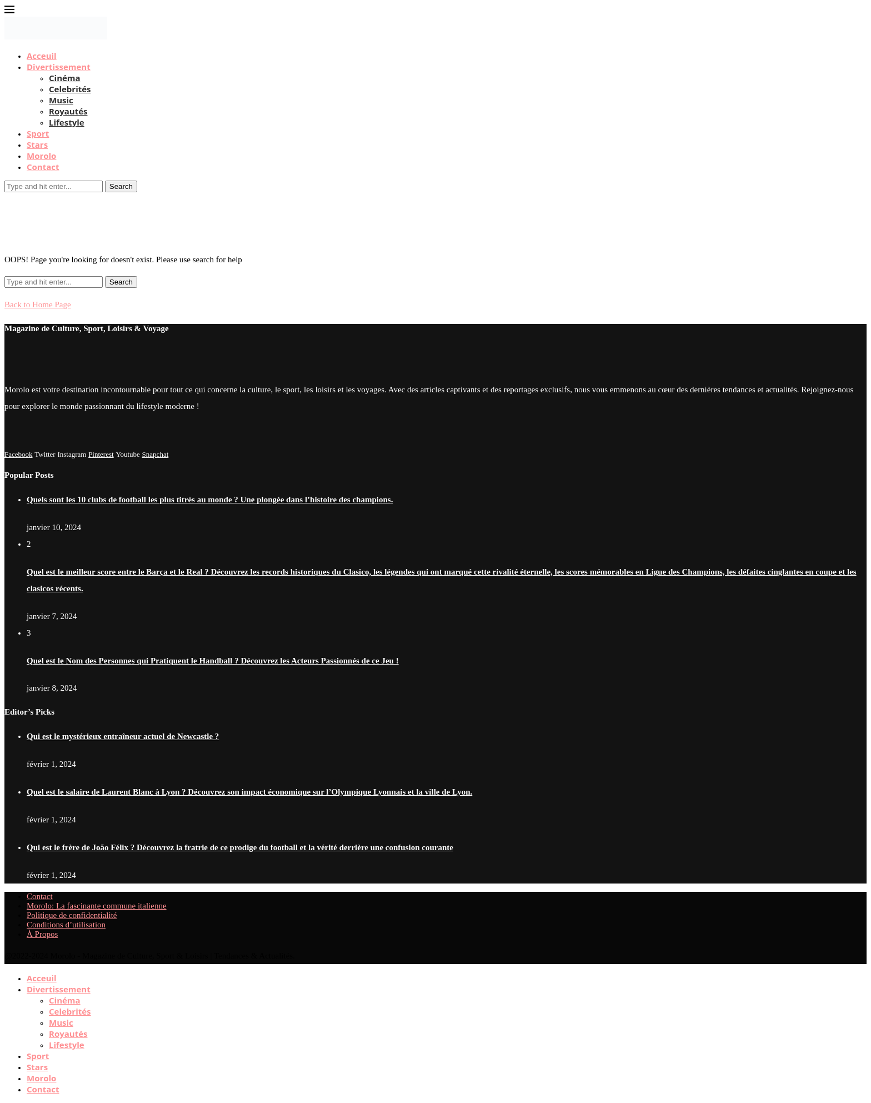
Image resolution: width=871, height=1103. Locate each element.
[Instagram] (71, 454)
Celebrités (70, 88)
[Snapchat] (155, 454)
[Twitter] (44, 454)
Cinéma (65, 77)
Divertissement (59, 66)
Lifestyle (66, 122)
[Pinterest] (101, 454)
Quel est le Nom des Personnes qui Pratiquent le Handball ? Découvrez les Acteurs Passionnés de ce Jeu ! (213, 660)
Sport (38, 133)
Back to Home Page (37, 304)
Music (61, 100)
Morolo (41, 155)
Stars (37, 144)
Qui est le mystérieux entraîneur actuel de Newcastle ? (123, 736)
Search (121, 186)
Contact (43, 166)
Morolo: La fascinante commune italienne (97, 905)
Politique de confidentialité (72, 915)
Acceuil (42, 55)
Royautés (68, 111)
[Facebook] (18, 454)
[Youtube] (127, 454)
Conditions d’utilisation (66, 924)
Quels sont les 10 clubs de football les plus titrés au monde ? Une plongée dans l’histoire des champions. (210, 499)
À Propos (42, 934)
